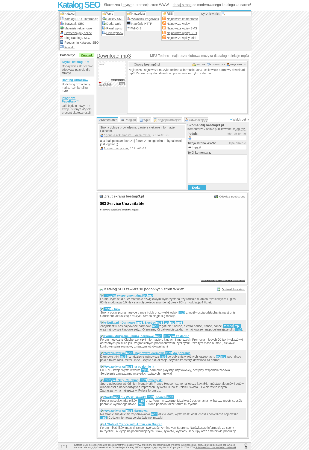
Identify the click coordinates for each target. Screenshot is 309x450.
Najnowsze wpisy (178, 23)
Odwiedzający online (78, 33)
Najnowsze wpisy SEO (182, 33)
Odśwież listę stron (233, 289)
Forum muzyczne (116, 148)
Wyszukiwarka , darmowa (125, 410)
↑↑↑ (64, 446)
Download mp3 (114, 56)
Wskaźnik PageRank (145, 19)
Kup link (87, 55)
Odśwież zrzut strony (232, 196)
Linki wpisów (114, 33)
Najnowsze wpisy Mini (181, 38)
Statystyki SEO (74, 23)
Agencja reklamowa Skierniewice (127, 135)
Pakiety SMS (115, 19)
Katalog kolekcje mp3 (231, 56)
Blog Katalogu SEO (77, 38)
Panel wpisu (114, 28)
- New (112, 309)
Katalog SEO (78, 4)
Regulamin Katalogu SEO (81, 42)
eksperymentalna (128, 295)
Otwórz (147, 64)
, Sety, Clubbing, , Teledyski (133, 380)
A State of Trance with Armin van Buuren (133, 424)
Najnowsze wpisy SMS (182, 28)
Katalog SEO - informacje (81, 19)
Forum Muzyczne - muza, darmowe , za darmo (146, 336)
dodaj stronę (182, 5)
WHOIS (136, 28)
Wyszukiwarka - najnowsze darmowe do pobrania (147, 353)
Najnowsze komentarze (182, 19)
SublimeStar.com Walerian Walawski (215, 447)
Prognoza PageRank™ (70, 99)
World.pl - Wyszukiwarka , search (139, 397)
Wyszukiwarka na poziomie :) (129, 366)
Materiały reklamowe (78, 28)
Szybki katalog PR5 (75, 62)
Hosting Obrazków (75, 80)
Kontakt (69, 47)
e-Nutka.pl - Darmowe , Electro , (143, 322)
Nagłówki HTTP (141, 23)
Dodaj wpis (113, 23)
